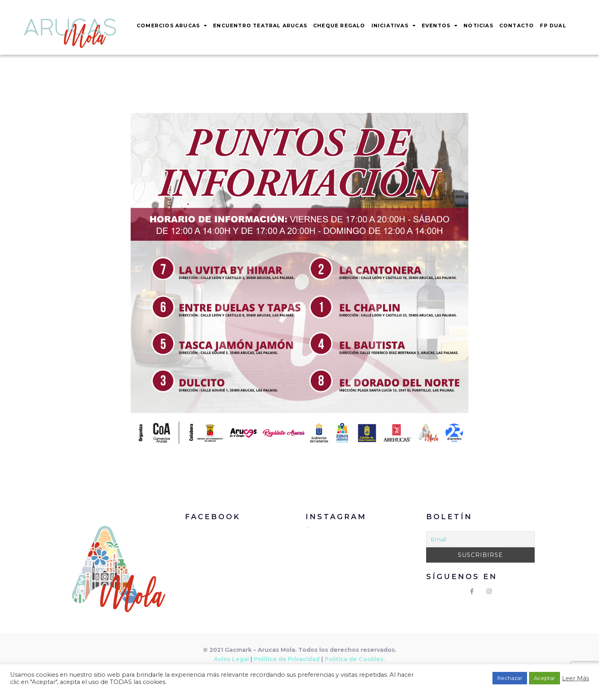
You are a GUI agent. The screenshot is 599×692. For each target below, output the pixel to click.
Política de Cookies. (354, 659)
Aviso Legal (231, 659)
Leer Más (575, 678)
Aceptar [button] (544, 678)
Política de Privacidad (287, 659)
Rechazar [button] (509, 678)
